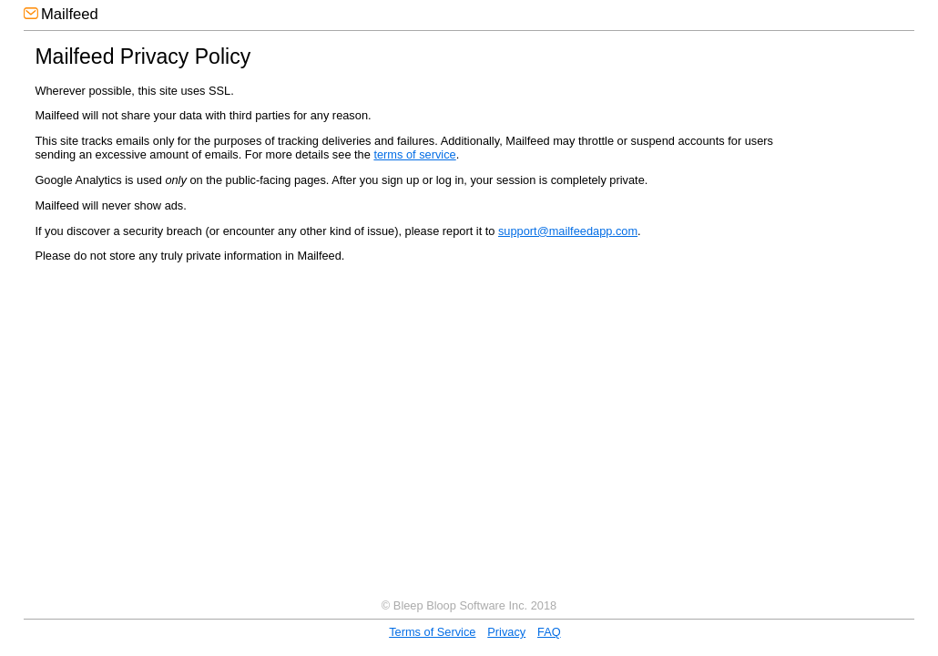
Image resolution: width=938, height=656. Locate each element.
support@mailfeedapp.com (567, 231)
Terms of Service (432, 632)
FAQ (549, 632)
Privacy (506, 632)
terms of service (414, 154)
